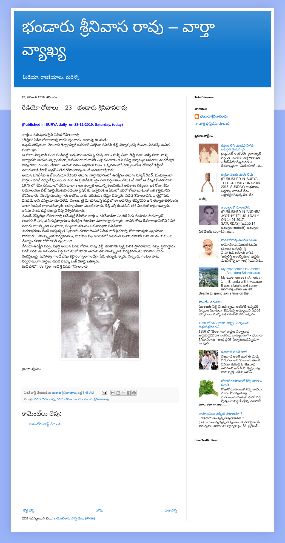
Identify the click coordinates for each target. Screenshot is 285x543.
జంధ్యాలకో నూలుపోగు (235, 207)
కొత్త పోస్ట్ (28, 510)
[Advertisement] (100, 467)
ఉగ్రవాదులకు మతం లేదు (237, 174)
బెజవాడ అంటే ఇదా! (234, 352)
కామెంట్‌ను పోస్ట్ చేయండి (45, 424)
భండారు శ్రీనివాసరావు (213, 116)
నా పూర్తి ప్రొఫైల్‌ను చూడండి (212, 123)
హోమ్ (99, 510)
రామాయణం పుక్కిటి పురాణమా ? (220, 414)
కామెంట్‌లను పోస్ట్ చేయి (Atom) (74, 518)
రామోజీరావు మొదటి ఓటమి (239, 240)
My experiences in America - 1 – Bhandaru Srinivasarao (242, 271)
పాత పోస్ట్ (171, 510)
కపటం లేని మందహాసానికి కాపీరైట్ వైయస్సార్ (237, 147)
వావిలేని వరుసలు (210, 302)
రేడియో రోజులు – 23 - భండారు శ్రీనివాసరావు (83, 399)
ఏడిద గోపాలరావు (44, 399)
